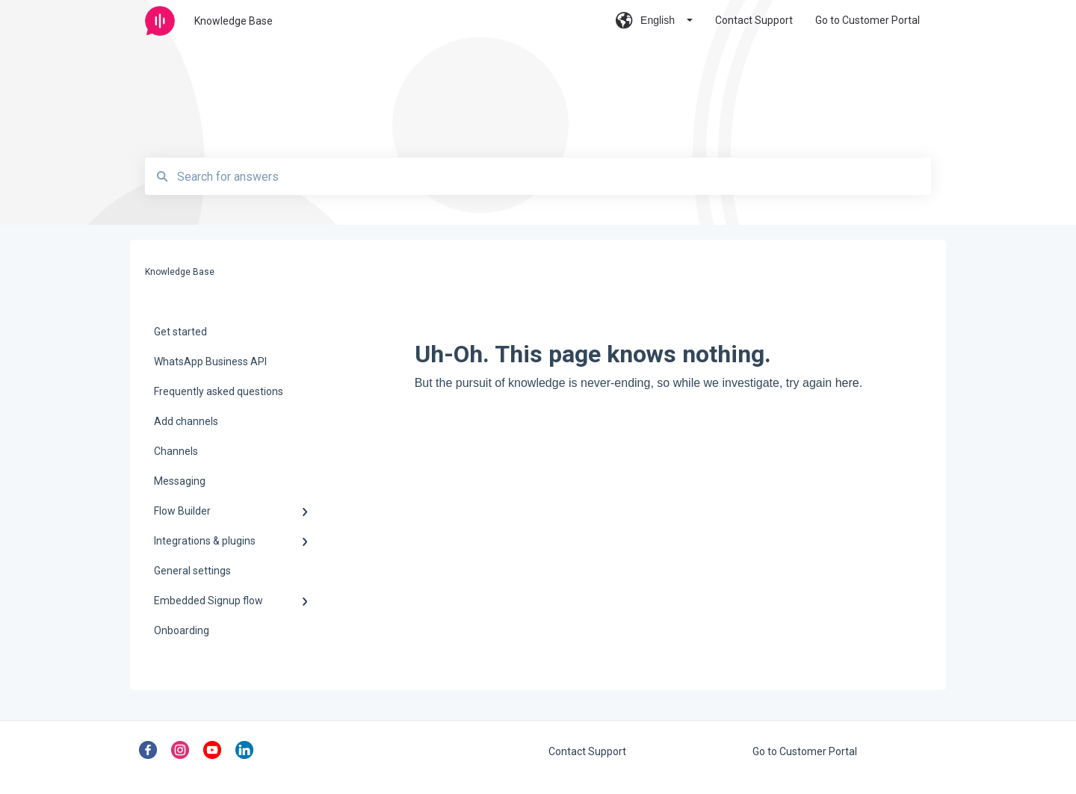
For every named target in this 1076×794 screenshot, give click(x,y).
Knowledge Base (233, 21)
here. (848, 382)
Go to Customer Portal (804, 751)
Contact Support (587, 751)
